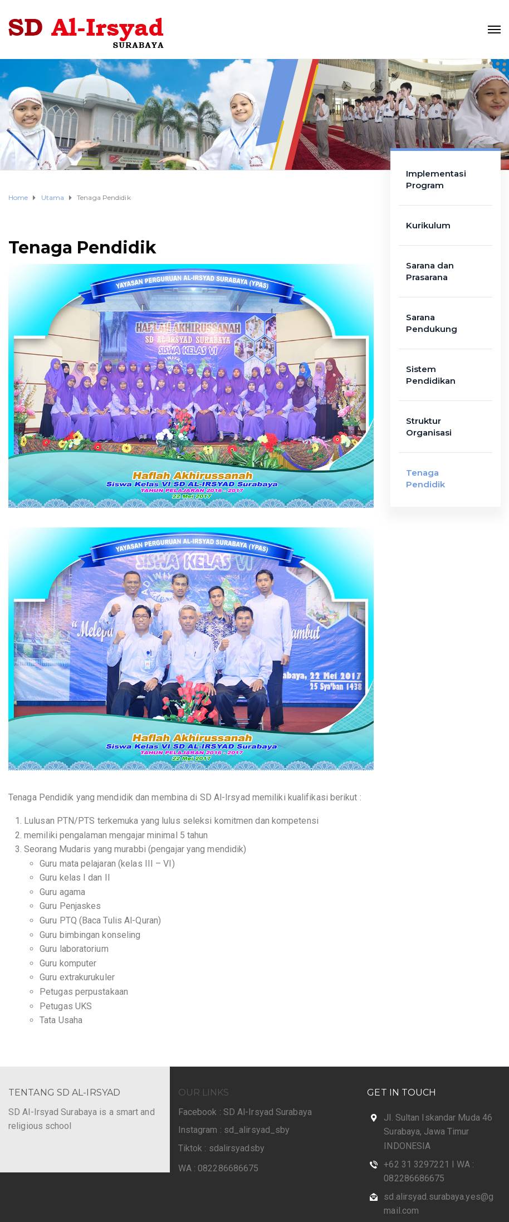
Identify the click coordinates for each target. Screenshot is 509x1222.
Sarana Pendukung (432, 323)
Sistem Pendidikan (431, 375)
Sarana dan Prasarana (430, 271)
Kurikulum (428, 225)
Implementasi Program (436, 179)
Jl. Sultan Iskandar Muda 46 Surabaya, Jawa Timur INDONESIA (438, 1131)
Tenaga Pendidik (82, 247)
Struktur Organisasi (429, 427)
